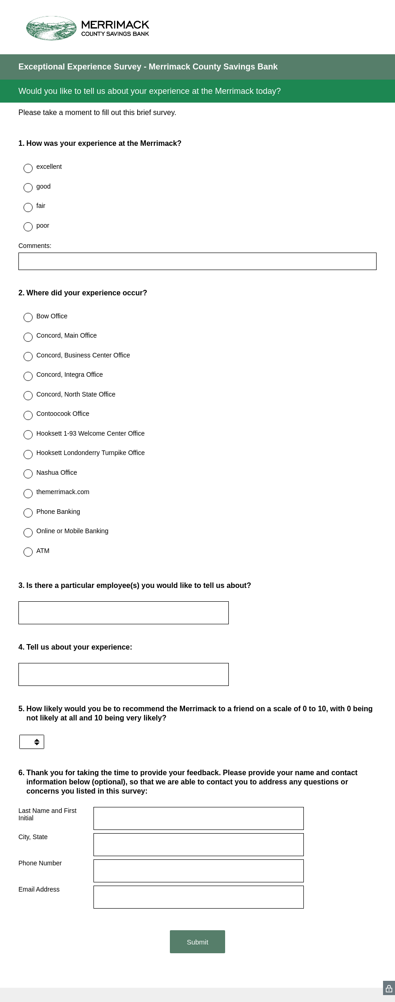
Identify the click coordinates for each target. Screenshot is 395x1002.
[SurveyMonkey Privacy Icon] (389, 988)
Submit (198, 942)
